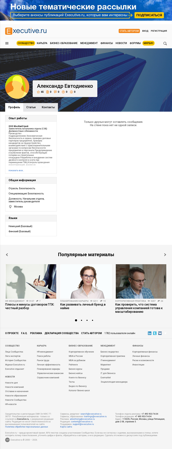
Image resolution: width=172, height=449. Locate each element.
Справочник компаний (48, 377)
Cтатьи (31, 107)
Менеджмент (89, 43)
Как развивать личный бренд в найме (83, 306)
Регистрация (159, 31)
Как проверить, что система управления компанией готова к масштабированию (139, 308)
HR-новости (11, 404)
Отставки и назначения (16, 391)
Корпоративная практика (130, 301)
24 (162, 301)
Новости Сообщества (15, 400)
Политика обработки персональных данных (26, 427)
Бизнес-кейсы (76, 373)
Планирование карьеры (74, 301)
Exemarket (106, 377)
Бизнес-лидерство (110, 352)
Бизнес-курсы (75, 369)
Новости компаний (14, 387)
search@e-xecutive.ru (90, 414)
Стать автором (129, 31)
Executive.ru (23, 419)
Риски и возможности (143, 360)
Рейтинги (73, 365)
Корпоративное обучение (81, 352)
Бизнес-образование (64, 43)
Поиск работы (44, 356)
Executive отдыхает (14, 369)
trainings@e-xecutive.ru (95, 416)
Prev (7, 254)
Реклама (36, 333)
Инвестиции (138, 365)
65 (40, 92)
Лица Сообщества (14, 352)
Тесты (72, 382)
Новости (121, 43)
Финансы (106, 43)
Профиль (14, 107)
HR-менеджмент (15, 301)
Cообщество (12, 346)
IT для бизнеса (108, 373)
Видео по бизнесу (78, 386)
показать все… (16, 170)
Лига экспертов (12, 356)
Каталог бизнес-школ (79, 390)
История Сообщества (15, 360)
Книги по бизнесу (77, 377)
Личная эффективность (48, 365)
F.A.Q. (24, 333)
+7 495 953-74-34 (150, 414)
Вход (145, 31)
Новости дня (11, 383)
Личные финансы (141, 356)
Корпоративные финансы (145, 352)
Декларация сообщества (62, 333)
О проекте (12, 333)
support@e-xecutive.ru (83, 424)
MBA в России (76, 356)
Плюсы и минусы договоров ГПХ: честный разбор (29, 306)
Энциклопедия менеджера (114, 382)
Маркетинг (106, 365)
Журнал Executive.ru (15, 365)
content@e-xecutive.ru (82, 421)
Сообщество (26, 43)
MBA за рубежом (77, 360)
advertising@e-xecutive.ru (82, 419)
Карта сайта (66, 427)
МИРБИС (148, 43)
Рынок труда (43, 360)
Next (165, 254)
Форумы (135, 43)
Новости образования (16, 395)
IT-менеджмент (108, 360)
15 (104, 301)
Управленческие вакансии (50, 373)
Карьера (42, 43)
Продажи (105, 369)
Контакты (48, 107)
